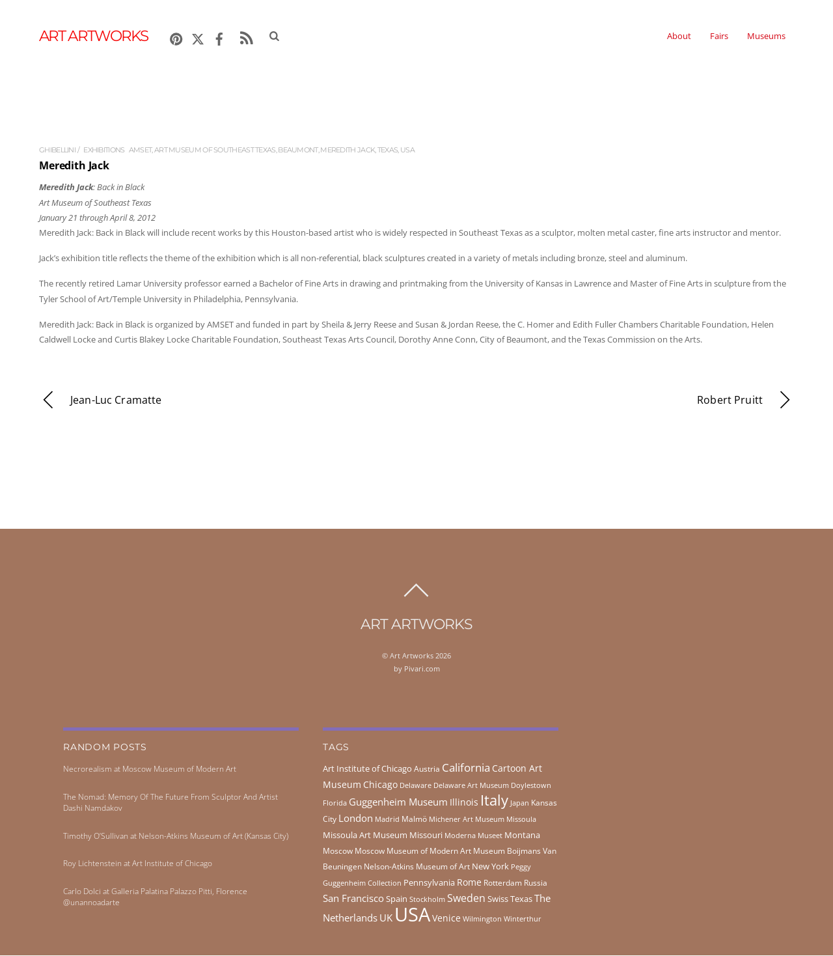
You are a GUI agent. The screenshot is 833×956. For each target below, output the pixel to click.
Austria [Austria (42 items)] (427, 769)
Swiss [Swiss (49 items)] (497, 899)
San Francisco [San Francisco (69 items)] (353, 898)
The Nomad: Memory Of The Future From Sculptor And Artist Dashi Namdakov (170, 803)
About (679, 36)
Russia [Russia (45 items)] (535, 883)
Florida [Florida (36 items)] (335, 803)
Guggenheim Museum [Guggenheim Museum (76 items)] (398, 802)
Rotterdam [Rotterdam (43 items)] (503, 883)
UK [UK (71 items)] (385, 918)
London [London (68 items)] (355, 818)
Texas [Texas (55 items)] (521, 899)
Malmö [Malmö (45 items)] (414, 819)
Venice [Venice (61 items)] (446, 918)
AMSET (140, 151)
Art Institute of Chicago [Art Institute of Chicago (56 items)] (367, 769)
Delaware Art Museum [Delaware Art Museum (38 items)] (471, 786)
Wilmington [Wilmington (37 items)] (482, 919)
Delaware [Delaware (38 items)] (415, 786)
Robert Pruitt (745, 400)
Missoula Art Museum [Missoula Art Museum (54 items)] (365, 835)
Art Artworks (411, 656)
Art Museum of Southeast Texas (215, 151)
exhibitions (103, 151)
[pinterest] (176, 37)
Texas (387, 151)
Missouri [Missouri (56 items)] (426, 835)
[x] (198, 37)
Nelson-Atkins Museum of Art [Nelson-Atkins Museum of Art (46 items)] (417, 867)
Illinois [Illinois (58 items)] (464, 802)
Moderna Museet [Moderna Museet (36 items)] (473, 836)
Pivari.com (422, 669)
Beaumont (298, 151)
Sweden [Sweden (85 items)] (466, 899)
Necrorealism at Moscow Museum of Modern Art (149, 769)
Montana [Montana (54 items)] (522, 835)
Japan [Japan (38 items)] (519, 803)
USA (407, 151)
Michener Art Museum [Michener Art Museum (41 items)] (466, 819)
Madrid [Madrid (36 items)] (387, 819)
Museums (766, 36)
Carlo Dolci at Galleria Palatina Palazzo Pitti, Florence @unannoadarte (155, 897)
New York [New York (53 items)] (490, 867)
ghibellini (57, 151)
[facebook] (219, 37)
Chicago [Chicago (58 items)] (380, 785)
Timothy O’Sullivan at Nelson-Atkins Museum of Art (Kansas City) (175, 836)
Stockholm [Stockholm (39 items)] (427, 900)
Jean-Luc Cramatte (100, 400)
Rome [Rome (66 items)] (469, 883)
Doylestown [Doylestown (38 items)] (531, 786)
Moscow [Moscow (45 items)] (338, 851)
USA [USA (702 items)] (412, 915)
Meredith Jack (347, 151)
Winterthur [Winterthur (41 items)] (522, 919)
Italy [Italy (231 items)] (494, 801)
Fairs (719, 36)
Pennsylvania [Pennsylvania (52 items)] (429, 883)
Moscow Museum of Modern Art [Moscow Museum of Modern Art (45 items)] (413, 851)
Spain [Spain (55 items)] (396, 899)
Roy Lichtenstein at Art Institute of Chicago (137, 863)
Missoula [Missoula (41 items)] (521, 819)
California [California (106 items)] (466, 768)
